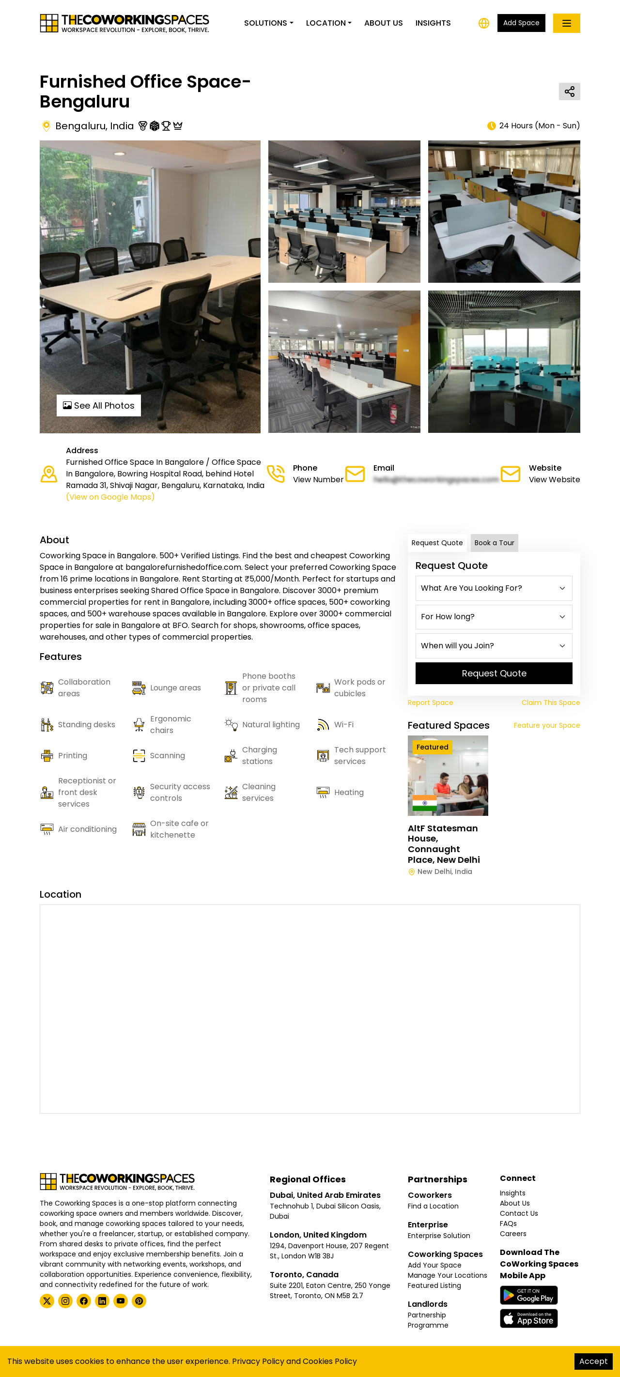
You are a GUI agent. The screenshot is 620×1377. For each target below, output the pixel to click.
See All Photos (99, 405)
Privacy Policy (258, 1361)
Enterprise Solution (439, 1235)
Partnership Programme (428, 1320)
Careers (513, 1234)
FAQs (508, 1223)
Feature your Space (547, 725)
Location (326, 23)
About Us (383, 23)
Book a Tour (494, 543)
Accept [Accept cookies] (593, 1361)
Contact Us (519, 1213)
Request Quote (437, 543)
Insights (433, 23)
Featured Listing (434, 1285)
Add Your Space (435, 1265)
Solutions (265, 23)
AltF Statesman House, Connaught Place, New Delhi (444, 844)
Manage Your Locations (447, 1275)
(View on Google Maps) (110, 497)
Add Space (521, 23)
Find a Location (433, 1206)
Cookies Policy (330, 1361)
